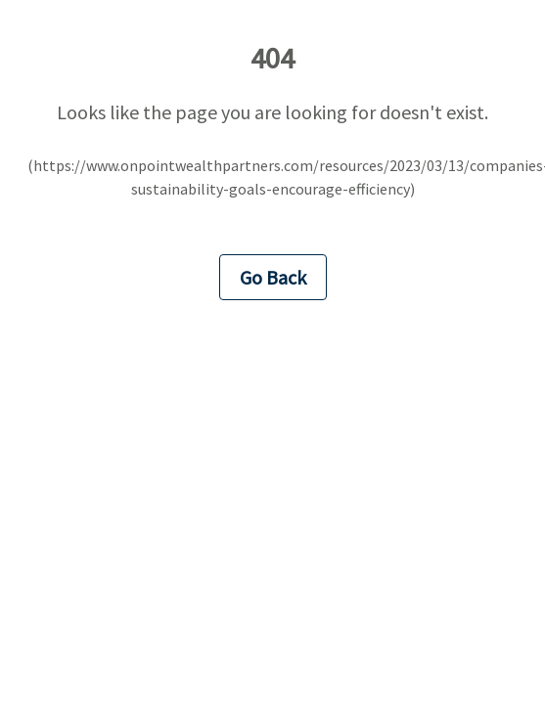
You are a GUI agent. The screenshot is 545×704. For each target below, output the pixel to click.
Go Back (273, 277)
